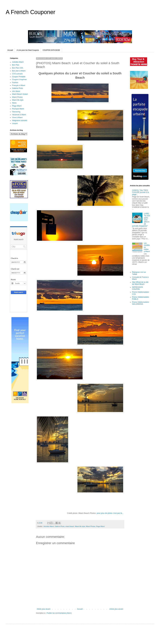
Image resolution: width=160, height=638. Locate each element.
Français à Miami (18, 85)
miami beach (69, 526)
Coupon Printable (18, 77)
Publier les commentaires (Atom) (59, 613)
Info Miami (16, 91)
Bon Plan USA (17, 68)
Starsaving (16, 112)
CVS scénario (17, 74)
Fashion (15, 83)
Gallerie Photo (59, 526)
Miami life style (80, 526)
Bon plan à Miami (18, 71)
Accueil (10, 50)
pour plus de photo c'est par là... (110, 513)
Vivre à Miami (17, 118)
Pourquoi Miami (18, 109)
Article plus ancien (116, 609)
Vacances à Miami (19, 115)
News (14, 103)
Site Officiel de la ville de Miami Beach (140, 283)
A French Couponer (30, 12)
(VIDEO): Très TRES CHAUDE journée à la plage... (140, 192)
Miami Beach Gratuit (20, 94)
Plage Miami (100, 526)
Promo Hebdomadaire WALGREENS (140, 303)
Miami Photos (90, 526)
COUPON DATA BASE (51, 50)
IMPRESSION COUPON (137, 288)
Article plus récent (43, 609)
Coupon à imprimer (19, 80)
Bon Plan (15, 65)
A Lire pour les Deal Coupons (28, 50)
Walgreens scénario (19, 121)
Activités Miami (49, 526)
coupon (15, 123)
